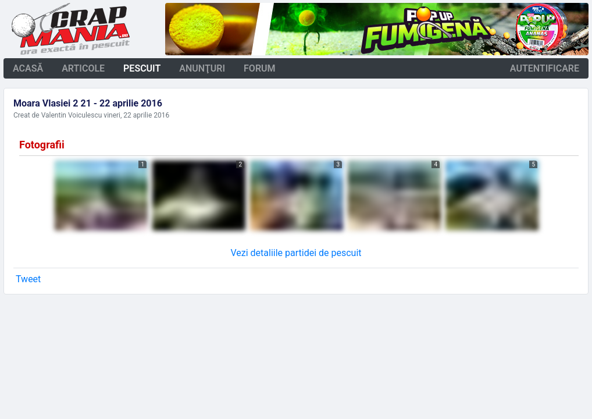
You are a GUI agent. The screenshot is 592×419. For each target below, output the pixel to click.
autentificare (544, 68)
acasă (28, 68)
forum (260, 68)
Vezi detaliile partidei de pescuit (295, 252)
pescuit (142, 68)
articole (83, 68)
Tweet (28, 279)
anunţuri (202, 68)
